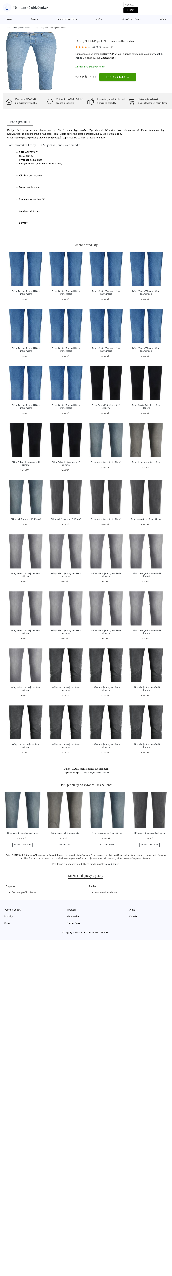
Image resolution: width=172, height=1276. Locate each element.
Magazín (71, 909)
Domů (9, 19)
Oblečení (29, 28)
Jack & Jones (112, 864)
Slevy (7, 923)
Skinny (106, 773)
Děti (162, 19)
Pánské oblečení (130, 19)
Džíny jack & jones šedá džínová (106, 462)
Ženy (33, 19)
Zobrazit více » (108, 58)
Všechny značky (12, 909)
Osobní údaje (74, 923)
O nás (132, 909)
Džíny (36, 28)
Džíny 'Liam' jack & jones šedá (146, 462)
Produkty (15, 28)
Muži (98, 19)
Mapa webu (73, 916)
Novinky (8, 916)
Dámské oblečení (66, 19)
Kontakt (133, 916)
